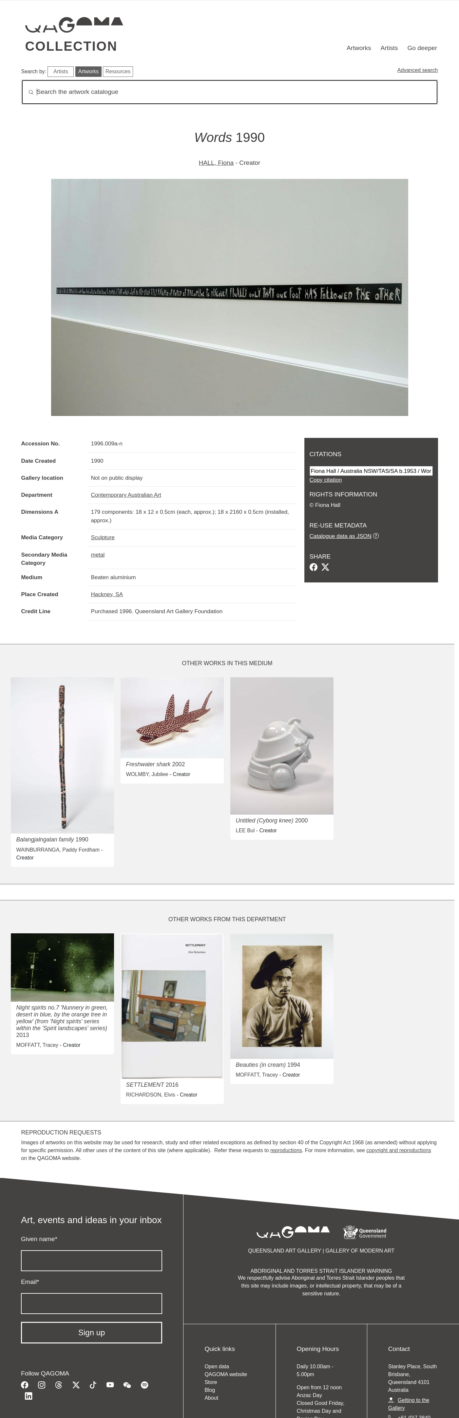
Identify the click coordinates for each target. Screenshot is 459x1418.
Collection (71, 46)
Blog (209, 1390)
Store (210, 1382)
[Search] (229, 92)
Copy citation (326, 479)
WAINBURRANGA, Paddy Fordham (58, 850)
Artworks (359, 47)
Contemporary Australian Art (126, 495)
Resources (117, 71)
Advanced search (417, 70)
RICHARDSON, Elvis (150, 1095)
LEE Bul (245, 830)
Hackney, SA (107, 594)
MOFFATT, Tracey (37, 1045)
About (211, 1398)
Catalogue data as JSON (341, 536)
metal (98, 554)
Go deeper (422, 47)
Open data (216, 1366)
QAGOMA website (225, 1374)
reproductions (286, 1150)
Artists (389, 47)
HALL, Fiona (216, 162)
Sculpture (103, 537)
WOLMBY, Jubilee (147, 774)
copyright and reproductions (398, 1150)
